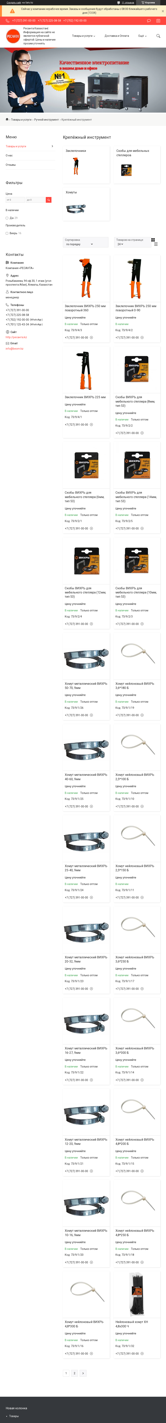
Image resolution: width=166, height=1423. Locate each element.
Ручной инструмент (46, 119)
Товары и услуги (82, 35)
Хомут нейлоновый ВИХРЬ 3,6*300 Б (134, 1050)
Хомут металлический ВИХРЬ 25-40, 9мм (86, 868)
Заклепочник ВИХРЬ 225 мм (85, 397)
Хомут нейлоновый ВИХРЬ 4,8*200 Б (134, 1142)
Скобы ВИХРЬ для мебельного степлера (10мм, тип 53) (136, 592)
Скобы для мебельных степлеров (132, 153)
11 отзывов (128, 2)
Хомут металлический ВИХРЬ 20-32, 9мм (86, 959)
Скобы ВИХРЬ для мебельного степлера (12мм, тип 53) (85, 592)
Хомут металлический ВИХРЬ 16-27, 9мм (86, 1050)
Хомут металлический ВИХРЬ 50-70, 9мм (86, 686)
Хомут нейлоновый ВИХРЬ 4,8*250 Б (134, 1233)
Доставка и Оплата (117, 35)
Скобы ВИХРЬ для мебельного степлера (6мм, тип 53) (84, 497)
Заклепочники (76, 151)
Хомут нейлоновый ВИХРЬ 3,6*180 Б (134, 686)
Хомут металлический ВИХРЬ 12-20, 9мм (86, 1142)
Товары (14, 1416)
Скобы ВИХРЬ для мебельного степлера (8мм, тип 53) (135, 401)
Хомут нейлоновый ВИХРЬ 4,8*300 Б (84, 1324)
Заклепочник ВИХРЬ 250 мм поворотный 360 (85, 308)
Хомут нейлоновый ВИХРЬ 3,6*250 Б (134, 959)
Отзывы (11, 164)
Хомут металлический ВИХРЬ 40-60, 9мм (86, 777)
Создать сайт (14, 2)
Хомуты (71, 192)
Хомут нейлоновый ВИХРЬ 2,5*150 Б (134, 868)
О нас (9, 155)
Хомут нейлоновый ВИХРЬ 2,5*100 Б (134, 777)
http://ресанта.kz (16, 337)
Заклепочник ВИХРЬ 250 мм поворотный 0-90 (135, 308)
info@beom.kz (14, 348)
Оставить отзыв (149, 21)
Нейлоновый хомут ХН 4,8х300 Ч (131, 1324)
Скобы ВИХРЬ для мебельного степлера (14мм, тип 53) (136, 497)
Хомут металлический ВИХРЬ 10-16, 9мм (86, 1233)
